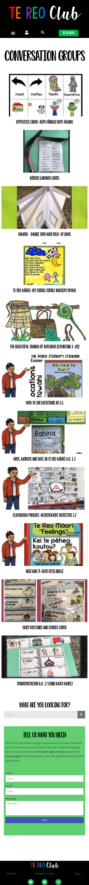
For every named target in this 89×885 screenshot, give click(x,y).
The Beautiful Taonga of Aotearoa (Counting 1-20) (44, 346)
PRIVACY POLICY (44, 873)
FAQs (78, 873)
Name (9, 772)
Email (9, 785)
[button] (13, 16)
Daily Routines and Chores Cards (45, 627)
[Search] (81, 714)
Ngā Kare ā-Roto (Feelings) (44, 571)
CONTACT (11, 873)
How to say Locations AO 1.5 (44, 403)
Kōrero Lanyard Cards (44, 178)
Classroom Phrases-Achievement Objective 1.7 (44, 515)
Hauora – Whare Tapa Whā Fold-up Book (44, 234)
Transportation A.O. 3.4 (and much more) (44, 683)
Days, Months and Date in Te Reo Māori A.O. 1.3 (44, 459)
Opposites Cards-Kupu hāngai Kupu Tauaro (44, 122)
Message (10, 798)
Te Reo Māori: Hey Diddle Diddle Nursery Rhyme (44, 290)
